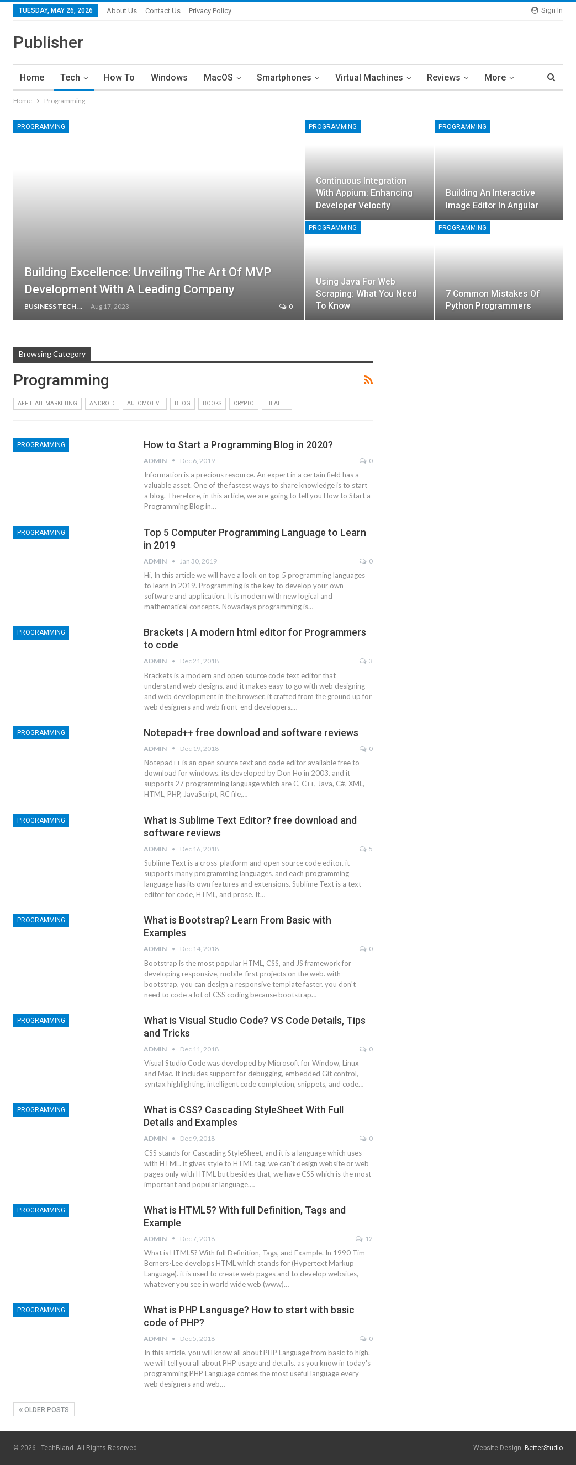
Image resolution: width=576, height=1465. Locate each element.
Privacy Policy (210, 11)
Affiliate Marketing (47, 403)
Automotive (144, 403)
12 (364, 1239)
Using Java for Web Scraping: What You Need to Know (366, 293)
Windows (169, 77)
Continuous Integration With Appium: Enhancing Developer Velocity (364, 192)
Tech (70, 77)
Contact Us (163, 11)
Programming (41, 127)
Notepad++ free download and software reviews (251, 732)
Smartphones (284, 77)
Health (277, 403)
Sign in (547, 10)
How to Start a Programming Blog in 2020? (238, 444)
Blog (183, 403)
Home (32, 77)
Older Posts (44, 1410)
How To (119, 77)
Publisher (48, 42)
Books (212, 403)
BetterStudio (544, 1448)
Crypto (244, 403)
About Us (122, 11)
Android (102, 403)
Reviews (444, 77)
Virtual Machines (369, 77)
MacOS (218, 77)
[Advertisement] (482, 538)
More (495, 77)
